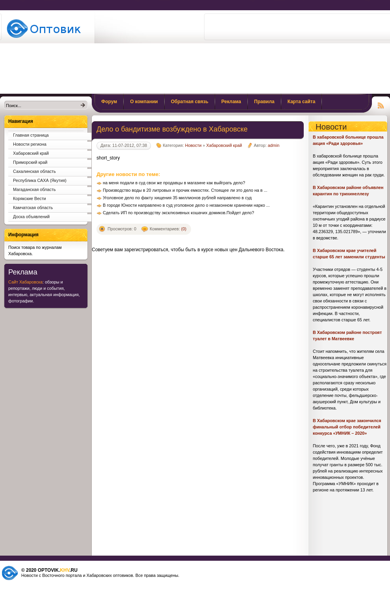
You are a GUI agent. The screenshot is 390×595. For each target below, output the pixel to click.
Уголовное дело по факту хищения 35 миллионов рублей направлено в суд (177, 197)
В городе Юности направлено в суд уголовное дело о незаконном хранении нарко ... (186, 205)
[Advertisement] (254, 54)
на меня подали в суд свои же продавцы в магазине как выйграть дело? (174, 182)
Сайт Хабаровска (25, 282)
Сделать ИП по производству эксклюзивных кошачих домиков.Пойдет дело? (178, 212)
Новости (193, 145)
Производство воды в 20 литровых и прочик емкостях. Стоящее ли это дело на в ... (185, 190)
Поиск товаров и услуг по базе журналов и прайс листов (46, 28)
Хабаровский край (224, 145)
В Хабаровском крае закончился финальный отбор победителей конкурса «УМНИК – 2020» (347, 427)
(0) (183, 228)
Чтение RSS (381, 104)
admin (273, 145)
